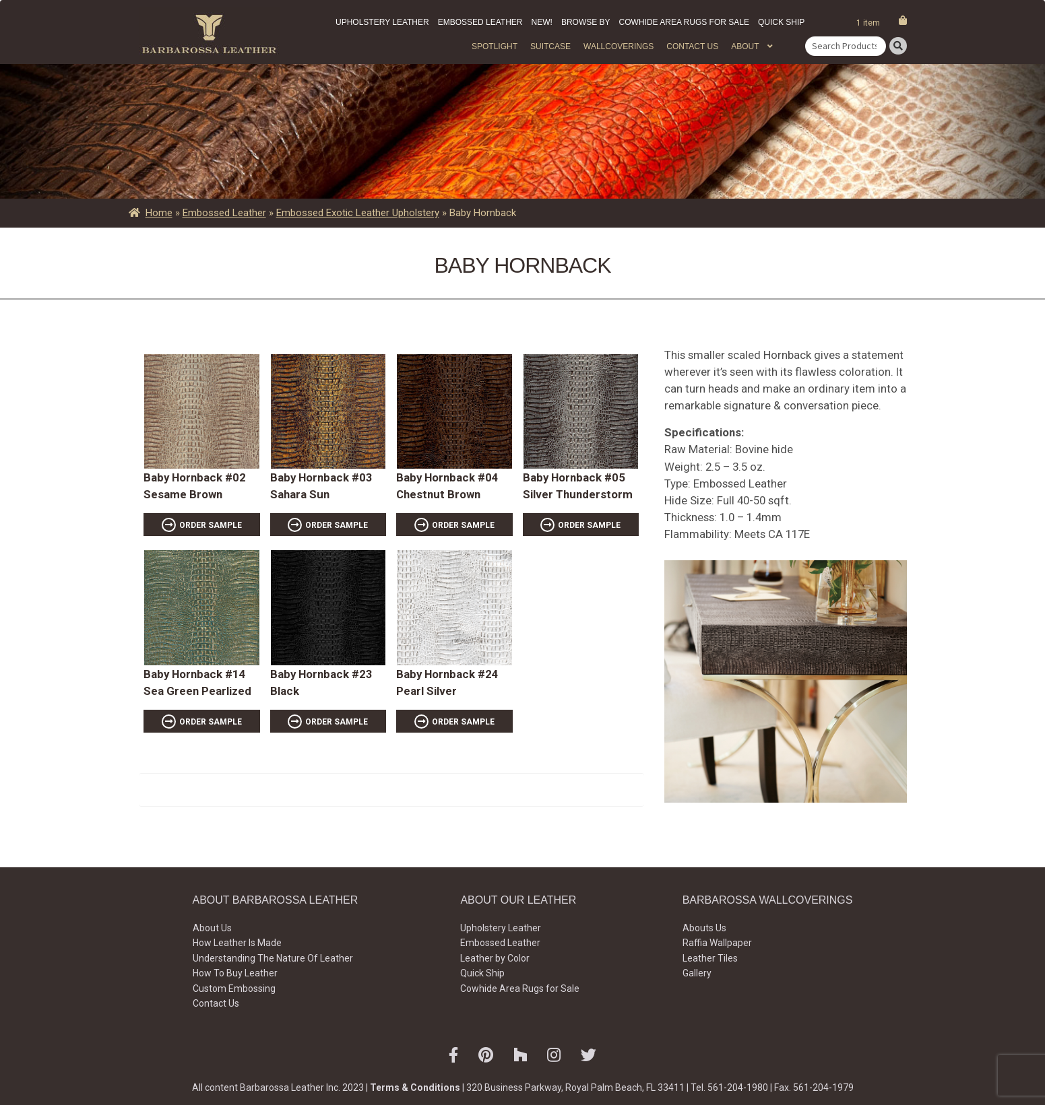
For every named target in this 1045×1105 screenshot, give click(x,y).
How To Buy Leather (235, 973)
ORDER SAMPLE (210, 525)
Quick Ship (781, 22)
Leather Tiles (710, 958)
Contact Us (692, 46)
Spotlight (494, 46)
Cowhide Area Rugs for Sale (684, 22)
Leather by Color (495, 958)
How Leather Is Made (237, 942)
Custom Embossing (234, 988)
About (745, 46)
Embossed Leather (480, 22)
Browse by (585, 22)
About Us (212, 928)
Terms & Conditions (415, 1087)
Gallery (697, 973)
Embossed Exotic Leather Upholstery (357, 213)
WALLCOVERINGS (618, 46)
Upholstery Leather (382, 22)
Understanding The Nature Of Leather (273, 958)
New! (542, 22)
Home (159, 213)
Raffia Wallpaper (717, 942)
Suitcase (550, 46)
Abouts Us (704, 928)
